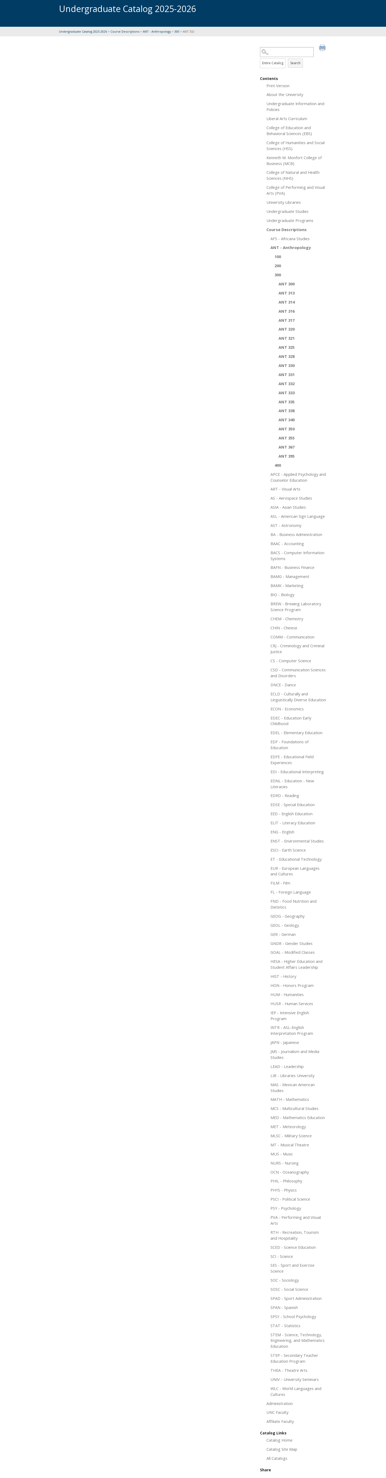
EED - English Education (291, 813)
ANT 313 (287, 293)
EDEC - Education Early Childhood (290, 720)
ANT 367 (287, 447)
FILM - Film (280, 883)
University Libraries (283, 202)
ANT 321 (287, 338)
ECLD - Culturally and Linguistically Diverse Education (298, 696)
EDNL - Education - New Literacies (292, 783)
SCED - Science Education (293, 1247)
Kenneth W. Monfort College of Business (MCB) (294, 160)
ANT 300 (287, 283)
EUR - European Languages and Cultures (295, 871)
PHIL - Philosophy (286, 1181)
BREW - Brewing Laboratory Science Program (295, 606)
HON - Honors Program (292, 985)
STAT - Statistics (285, 1325)
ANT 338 (287, 410)
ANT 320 (287, 329)
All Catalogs (276, 1458)
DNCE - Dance (283, 684)
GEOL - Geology (284, 925)
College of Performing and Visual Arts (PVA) (295, 190)
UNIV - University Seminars (294, 1379)
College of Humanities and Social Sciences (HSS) (295, 145)
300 (177, 31)
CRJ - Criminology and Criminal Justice (297, 648)
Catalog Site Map (281, 1449)
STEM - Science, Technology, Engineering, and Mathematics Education (297, 1340)
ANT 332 (287, 383)
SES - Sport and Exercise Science (292, 1268)
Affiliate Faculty (280, 1421)
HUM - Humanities (287, 994)
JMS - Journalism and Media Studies (294, 1054)
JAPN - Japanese (284, 1042)
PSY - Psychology (285, 1208)
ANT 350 (287, 428)
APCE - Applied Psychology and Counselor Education (298, 477)
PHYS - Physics (283, 1190)
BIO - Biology (282, 594)
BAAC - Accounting (287, 543)
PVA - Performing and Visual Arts (295, 1220)
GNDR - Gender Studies (291, 943)
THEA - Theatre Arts (288, 1370)
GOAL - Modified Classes (292, 952)
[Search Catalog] (287, 52)
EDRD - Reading (284, 795)
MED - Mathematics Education (297, 1117)
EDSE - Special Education (292, 804)
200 (277, 265)
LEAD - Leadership (287, 1066)
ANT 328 (287, 356)
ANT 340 (287, 419)
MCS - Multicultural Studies (294, 1108)
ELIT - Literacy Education (292, 822)
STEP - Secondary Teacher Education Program (294, 1358)
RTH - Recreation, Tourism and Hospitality (294, 1235)
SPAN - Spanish (284, 1307)
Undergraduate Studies (287, 211)
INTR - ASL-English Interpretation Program (291, 1030)
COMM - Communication (292, 637)
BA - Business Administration (296, 534)
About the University (284, 94)
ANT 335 (287, 401)
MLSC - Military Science (291, 1135)
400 (277, 465)
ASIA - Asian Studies (288, 507)
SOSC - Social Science (289, 1289)
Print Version (278, 85)
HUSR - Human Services (291, 1003)
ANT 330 (287, 365)
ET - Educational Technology (296, 859)
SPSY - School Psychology (293, 1316)
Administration (279, 1403)
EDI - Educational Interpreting (297, 771)
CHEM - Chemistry (286, 618)
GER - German (283, 934)
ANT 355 (287, 438)
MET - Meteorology (288, 1126)
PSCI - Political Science (290, 1199)
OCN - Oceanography (289, 1172)
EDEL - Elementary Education (296, 732)
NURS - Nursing (284, 1163)
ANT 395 (287, 456)
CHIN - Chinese (283, 627)
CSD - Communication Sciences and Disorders (298, 672)
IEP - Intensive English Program (289, 1015)
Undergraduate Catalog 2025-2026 (83, 31)
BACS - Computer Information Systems (297, 555)
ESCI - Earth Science (288, 850)
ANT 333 (287, 392)
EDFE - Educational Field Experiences (292, 759)
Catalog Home (279, 1440)
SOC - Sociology (284, 1280)
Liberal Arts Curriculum (286, 118)
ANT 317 (287, 320)
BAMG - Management (289, 576)
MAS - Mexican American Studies (292, 1087)
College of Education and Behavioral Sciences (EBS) (289, 130)
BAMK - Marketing (286, 585)
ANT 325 (287, 347)
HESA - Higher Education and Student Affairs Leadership (296, 964)
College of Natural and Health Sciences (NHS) (293, 175)
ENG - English (282, 831)
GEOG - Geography (287, 916)
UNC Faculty (277, 1412)
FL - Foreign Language (290, 892)
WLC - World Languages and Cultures (295, 1391)
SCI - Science (281, 1256)
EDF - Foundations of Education (289, 744)
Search (295, 63)
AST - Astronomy (285, 525)
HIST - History (283, 976)
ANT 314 (287, 302)
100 (277, 256)
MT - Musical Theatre (289, 1144)
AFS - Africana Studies (290, 238)
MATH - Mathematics (289, 1099)
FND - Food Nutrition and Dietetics (293, 904)
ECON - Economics (287, 708)
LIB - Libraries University (292, 1075)
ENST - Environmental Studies (297, 841)
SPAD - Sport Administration (296, 1298)
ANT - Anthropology (157, 31)
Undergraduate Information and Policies (295, 106)
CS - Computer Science (290, 660)
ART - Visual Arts (285, 489)
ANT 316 (287, 311)
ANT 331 (287, 374)
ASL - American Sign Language (297, 516)
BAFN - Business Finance (292, 567)
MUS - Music (281, 1154)
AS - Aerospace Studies (291, 498)
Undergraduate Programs (289, 220)
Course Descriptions (124, 31)
